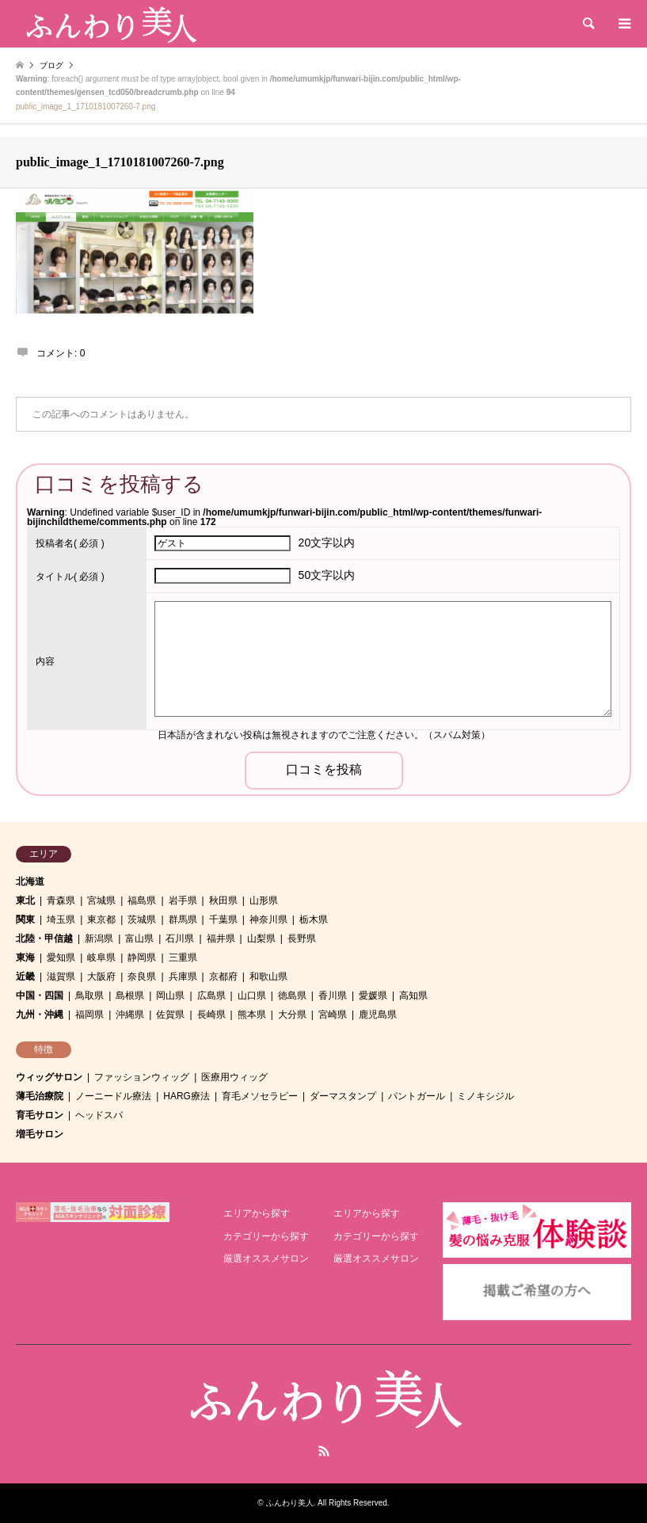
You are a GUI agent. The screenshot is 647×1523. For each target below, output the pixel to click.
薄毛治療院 (39, 1096)
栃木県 (313, 919)
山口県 (252, 995)
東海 (25, 957)
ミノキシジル (485, 1096)
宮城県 (101, 900)
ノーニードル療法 (113, 1096)
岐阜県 (101, 957)
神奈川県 (268, 919)
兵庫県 (183, 976)
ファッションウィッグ (141, 1077)
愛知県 (61, 957)
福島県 (141, 900)
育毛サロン (39, 1115)
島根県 (130, 995)
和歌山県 (268, 976)
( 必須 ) (70, 543)
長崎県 (211, 1014)
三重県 (183, 957)
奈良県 (141, 976)
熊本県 (252, 1014)
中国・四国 (39, 995)
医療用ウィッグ (234, 1077)
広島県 (211, 995)
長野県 (301, 938)
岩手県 (183, 900)
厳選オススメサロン (266, 1258)
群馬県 (183, 919)
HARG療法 (186, 1096)
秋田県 (223, 900)
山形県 (263, 900)
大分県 (292, 1014)
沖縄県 (130, 1014)
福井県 (221, 938)
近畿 (25, 976)
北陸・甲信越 (44, 938)
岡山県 (170, 995)
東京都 (101, 919)
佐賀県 (170, 1014)
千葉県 (223, 919)
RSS (323, 1450)
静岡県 (141, 957)
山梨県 (261, 938)
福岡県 (89, 1014)
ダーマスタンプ (343, 1096)
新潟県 (99, 938)
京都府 (223, 976)
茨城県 (141, 919)
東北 (25, 900)
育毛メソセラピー (260, 1096)
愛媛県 (373, 995)
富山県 (139, 938)
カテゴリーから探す (266, 1236)
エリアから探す (256, 1213)
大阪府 (101, 976)
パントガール (416, 1096)
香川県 (332, 995)
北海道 (30, 881)
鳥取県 (89, 995)
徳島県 (292, 995)
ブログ (51, 65)
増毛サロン (39, 1134)
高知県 (413, 995)
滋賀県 (61, 976)
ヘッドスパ (99, 1115)
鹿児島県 (378, 1014)
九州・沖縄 (39, 1014)
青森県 (61, 900)
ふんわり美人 (290, 1502)
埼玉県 (61, 919)
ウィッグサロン (49, 1077)
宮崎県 (332, 1014)
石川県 (180, 938)
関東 (25, 919)
